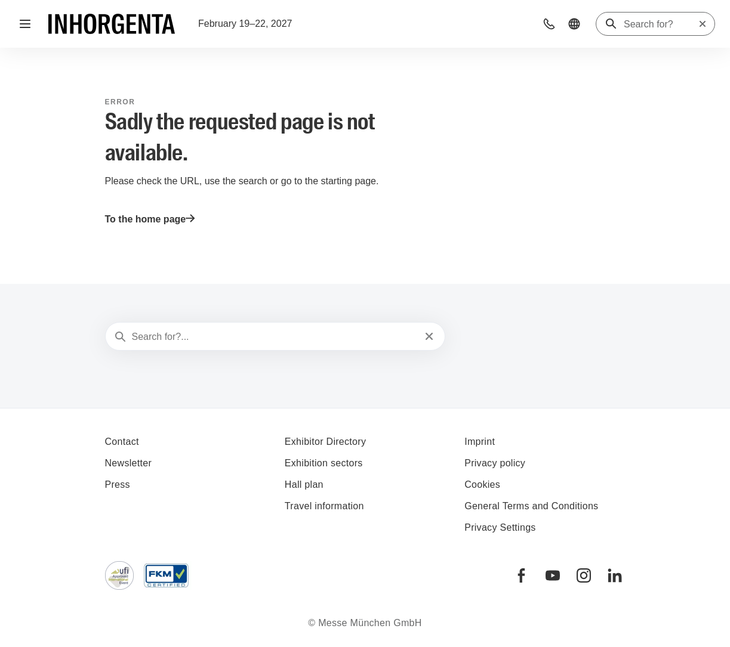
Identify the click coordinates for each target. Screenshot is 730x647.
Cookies (482, 484)
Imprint (479, 442)
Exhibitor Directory (325, 442)
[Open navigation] (25, 24)
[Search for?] (661, 24)
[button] (549, 24)
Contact (122, 442)
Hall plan (304, 484)
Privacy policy (494, 463)
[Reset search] (702, 24)
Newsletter (128, 463)
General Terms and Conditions (531, 506)
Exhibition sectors (324, 463)
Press (117, 484)
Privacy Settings (500, 527)
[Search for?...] (274, 337)
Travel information (324, 506)
